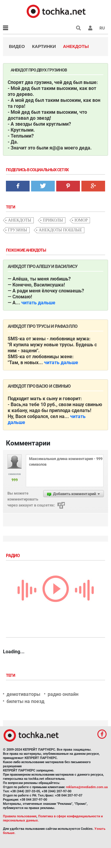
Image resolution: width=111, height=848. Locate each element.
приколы (53, 220)
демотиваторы (23, 694)
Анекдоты (76, 46)
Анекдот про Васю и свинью (39, 386)
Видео (17, 46)
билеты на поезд (25, 701)
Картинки (44, 46)
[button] (90, 28)
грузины (17, 230)
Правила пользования (19, 816)
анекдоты (19, 220)
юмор (81, 220)
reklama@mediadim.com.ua (87, 787)
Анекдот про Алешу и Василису (42, 266)
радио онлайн (63, 694)
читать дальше (38, 302)
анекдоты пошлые (60, 230)
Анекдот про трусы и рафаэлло (42, 326)
